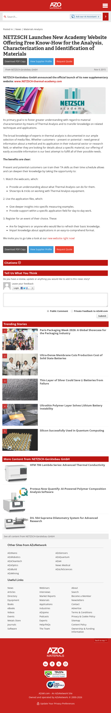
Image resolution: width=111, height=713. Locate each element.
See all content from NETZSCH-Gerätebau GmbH (29, 536)
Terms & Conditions (81, 612)
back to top (101, 640)
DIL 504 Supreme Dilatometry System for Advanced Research (64, 519)
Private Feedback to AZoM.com (91, 311)
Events (11, 616)
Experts (43, 620)
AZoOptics (13, 565)
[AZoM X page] (58, 663)
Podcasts (44, 616)
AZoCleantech (15, 561)
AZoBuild (12, 569)
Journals (12, 624)
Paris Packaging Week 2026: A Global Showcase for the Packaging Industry (73, 331)
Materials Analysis (33, 29)
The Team (45, 628)
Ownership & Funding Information (83, 630)
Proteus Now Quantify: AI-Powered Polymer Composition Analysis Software (68, 490)
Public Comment (59, 311)
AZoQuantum (62, 557)
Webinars (45, 587)
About (74, 587)
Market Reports (48, 596)
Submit (102, 315)
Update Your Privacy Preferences (56, 703)
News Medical (63, 565)
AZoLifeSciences (64, 569)
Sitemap (75, 620)
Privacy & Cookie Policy (83, 616)
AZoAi (58, 561)
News (18, 29)
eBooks (11, 608)
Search (75, 591)
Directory (12, 596)
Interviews (45, 591)
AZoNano (12, 552)
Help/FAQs (45, 624)
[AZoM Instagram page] (65, 663)
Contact (75, 604)
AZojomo (44, 612)
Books (11, 604)
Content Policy (78, 624)
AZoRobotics (14, 557)
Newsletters (77, 600)
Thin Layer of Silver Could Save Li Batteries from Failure (71, 381)
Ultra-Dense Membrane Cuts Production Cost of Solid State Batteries (71, 356)
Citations (12, 263)
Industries (45, 608)
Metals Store (14, 620)
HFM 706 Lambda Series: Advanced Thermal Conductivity (67, 465)
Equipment (13, 600)
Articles (11, 591)
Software (12, 628)
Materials (44, 600)
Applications (46, 604)
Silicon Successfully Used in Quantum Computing (72, 430)
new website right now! (61, 238)
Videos (11, 612)
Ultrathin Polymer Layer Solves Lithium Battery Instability (71, 407)
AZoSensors (62, 552)
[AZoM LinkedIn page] (45, 663)
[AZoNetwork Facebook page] (52, 663)
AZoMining (13, 573)
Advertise (76, 608)
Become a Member (81, 596)
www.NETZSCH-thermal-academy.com (38, 81)
